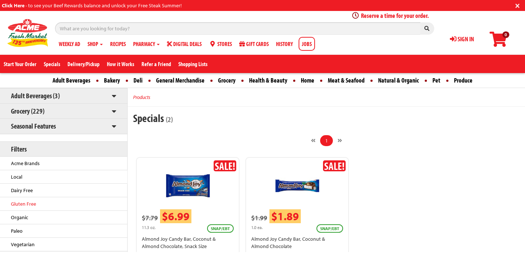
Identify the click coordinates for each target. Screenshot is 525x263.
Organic (19, 217)
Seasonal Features (33, 125)
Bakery (112, 80)
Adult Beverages (71, 80)
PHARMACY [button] (146, 43)
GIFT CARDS (254, 43)
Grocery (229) (27, 110)
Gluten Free (23, 204)
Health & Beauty (268, 80)
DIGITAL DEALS (184, 43)
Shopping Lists (192, 64)
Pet (436, 80)
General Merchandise (180, 80)
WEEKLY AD (69, 43)
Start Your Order (20, 64)
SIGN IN (462, 39)
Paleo (17, 231)
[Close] (517, 5)
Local (16, 177)
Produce (463, 80)
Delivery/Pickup (83, 64)
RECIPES (118, 43)
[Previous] (313, 140)
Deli (138, 80)
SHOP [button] (95, 43)
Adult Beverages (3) (35, 95)
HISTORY (284, 43)
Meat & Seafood (346, 80)
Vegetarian (23, 244)
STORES (220, 43)
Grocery (227, 80)
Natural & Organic (398, 80)
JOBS (307, 43)
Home (307, 80)
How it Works (120, 64)
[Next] (339, 140)
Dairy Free (22, 190)
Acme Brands (25, 163)
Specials (52, 64)
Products (141, 97)
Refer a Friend (156, 64)
